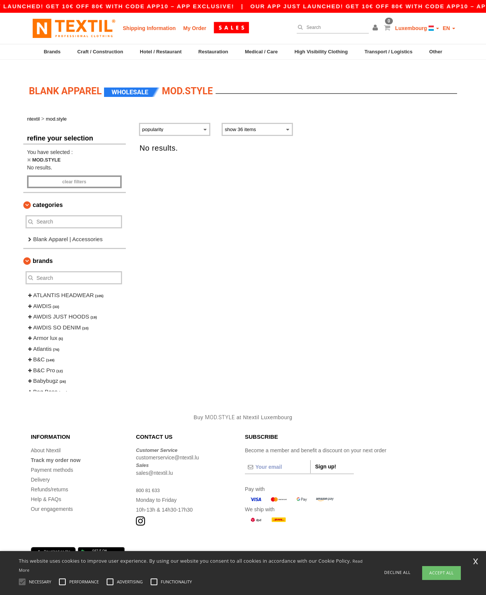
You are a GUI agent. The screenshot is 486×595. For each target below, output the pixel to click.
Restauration (213, 51)
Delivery (40, 468)
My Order (194, 28)
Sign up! (325, 455)
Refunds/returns (49, 478)
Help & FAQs (46, 488)
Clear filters (74, 170)
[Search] (331, 27)
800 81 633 (149, 479)
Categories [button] (48, 193)
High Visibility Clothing (321, 51)
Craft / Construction (100, 51)
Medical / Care (261, 51)
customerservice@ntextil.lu (167, 447)
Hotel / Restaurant (160, 51)
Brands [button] (43, 250)
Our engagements (52, 498)
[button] (376, 28)
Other (435, 51)
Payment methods (52, 459)
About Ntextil (45, 439)
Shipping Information (149, 28)
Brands (52, 51)
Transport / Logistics (388, 51)
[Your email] (277, 455)
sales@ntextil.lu (154, 462)
